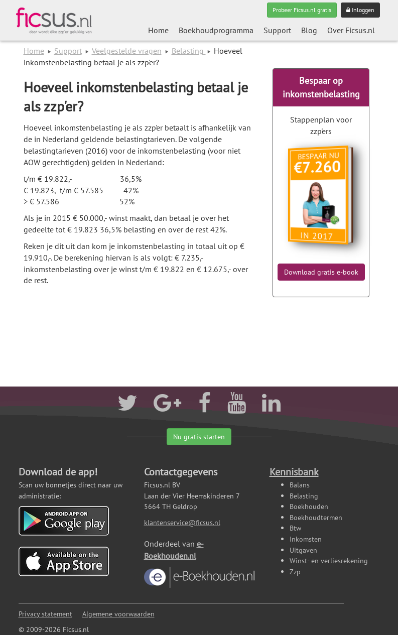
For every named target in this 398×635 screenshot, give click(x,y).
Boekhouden (309, 506)
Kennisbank (294, 471)
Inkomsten (306, 539)
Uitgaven (303, 550)
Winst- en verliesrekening (329, 560)
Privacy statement (45, 613)
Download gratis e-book (321, 272)
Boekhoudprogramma (216, 30)
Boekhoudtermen (316, 517)
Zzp (295, 571)
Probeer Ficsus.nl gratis (302, 10)
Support (277, 30)
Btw (295, 528)
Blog (309, 30)
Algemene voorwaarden (118, 613)
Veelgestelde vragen (127, 51)
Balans (300, 484)
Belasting (189, 51)
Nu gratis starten (199, 436)
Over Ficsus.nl (351, 30)
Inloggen (360, 10)
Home (158, 30)
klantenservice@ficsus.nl (182, 522)
